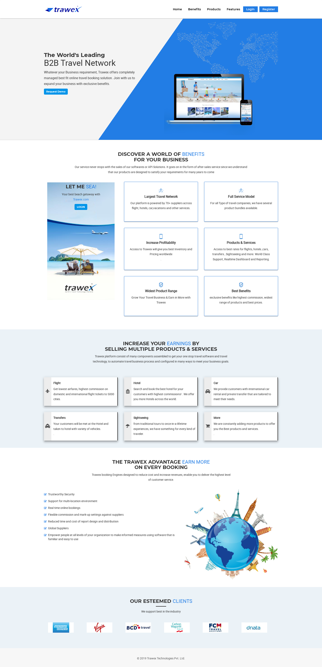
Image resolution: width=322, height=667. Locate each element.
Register (268, 9)
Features (233, 9)
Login (250, 9)
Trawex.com (81, 199)
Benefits (194, 9)
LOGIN (81, 206)
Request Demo (53, 91)
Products (214, 9)
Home (177, 9)
